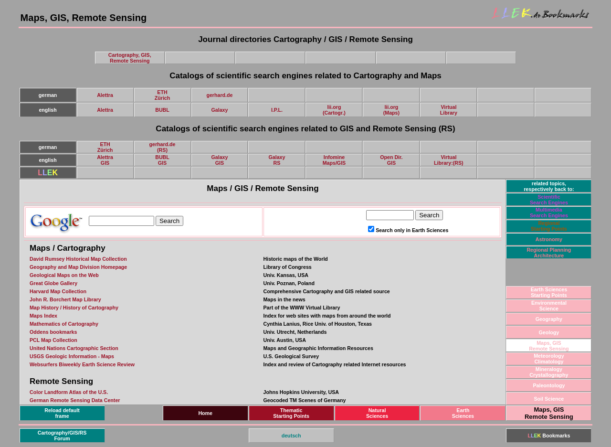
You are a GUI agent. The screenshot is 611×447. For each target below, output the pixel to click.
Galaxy (219, 110)
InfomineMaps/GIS (334, 160)
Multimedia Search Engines (549, 212)
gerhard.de (219, 95)
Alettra (105, 95)
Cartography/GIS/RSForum (62, 435)
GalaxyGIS (219, 160)
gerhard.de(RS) (162, 147)
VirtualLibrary (448, 110)
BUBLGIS (162, 160)
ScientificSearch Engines (549, 199)
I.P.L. (277, 110)
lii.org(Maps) (391, 110)
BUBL (162, 110)
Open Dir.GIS (391, 160)
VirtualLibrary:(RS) (449, 160)
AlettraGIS (105, 160)
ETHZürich (162, 95)
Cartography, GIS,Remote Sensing (129, 58)
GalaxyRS (276, 160)
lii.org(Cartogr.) (334, 110)
